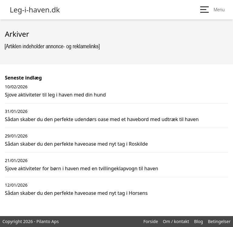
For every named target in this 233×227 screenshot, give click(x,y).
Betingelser (219, 221)
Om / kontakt (176, 221)
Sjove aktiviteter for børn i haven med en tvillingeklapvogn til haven (81, 168)
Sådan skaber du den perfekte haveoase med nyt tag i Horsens (76, 193)
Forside (150, 221)
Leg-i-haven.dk (35, 10)
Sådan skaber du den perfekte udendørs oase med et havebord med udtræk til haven (102, 119)
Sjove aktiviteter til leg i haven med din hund (55, 94)
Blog (198, 221)
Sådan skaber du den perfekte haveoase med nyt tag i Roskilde (76, 144)
